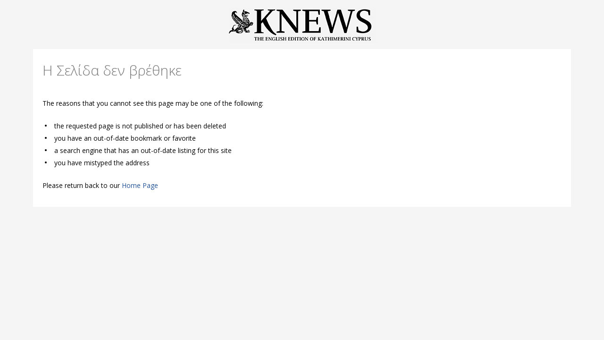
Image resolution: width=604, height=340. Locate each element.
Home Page (140, 185)
